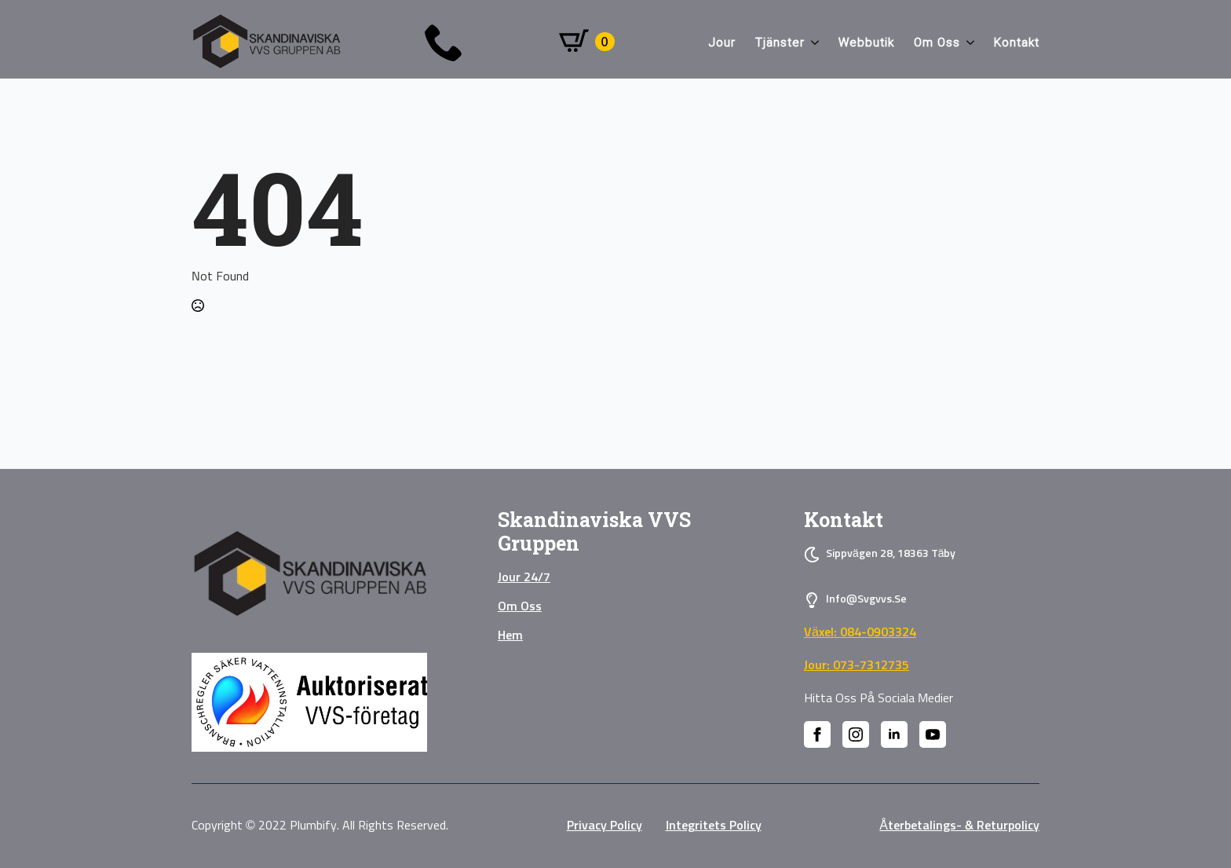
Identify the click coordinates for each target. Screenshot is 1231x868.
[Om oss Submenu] (967, 43)
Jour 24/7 (524, 577)
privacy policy (604, 825)
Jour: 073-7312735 (856, 665)
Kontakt (1016, 42)
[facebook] (817, 734)
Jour (722, 42)
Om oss (937, 42)
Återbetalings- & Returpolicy (959, 825)
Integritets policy (714, 825)
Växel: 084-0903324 (860, 632)
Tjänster (780, 42)
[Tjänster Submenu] (812, 43)
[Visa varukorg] (587, 41)
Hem (510, 635)
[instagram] (855, 734)
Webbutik (866, 42)
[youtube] (932, 734)
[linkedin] (894, 734)
